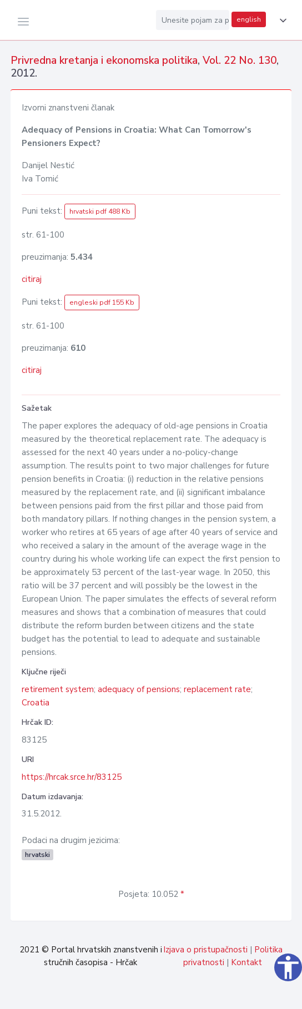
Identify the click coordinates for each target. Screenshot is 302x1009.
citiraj (32, 279)
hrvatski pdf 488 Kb (99, 211)
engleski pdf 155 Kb (101, 302)
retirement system (58, 689)
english (248, 19)
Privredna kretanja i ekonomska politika (104, 60)
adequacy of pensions (139, 689)
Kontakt (246, 962)
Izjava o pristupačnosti (205, 949)
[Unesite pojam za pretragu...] (192, 20)
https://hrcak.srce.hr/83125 (72, 777)
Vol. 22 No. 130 (239, 60)
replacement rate (217, 689)
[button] (280, 20)
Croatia (35, 702)
